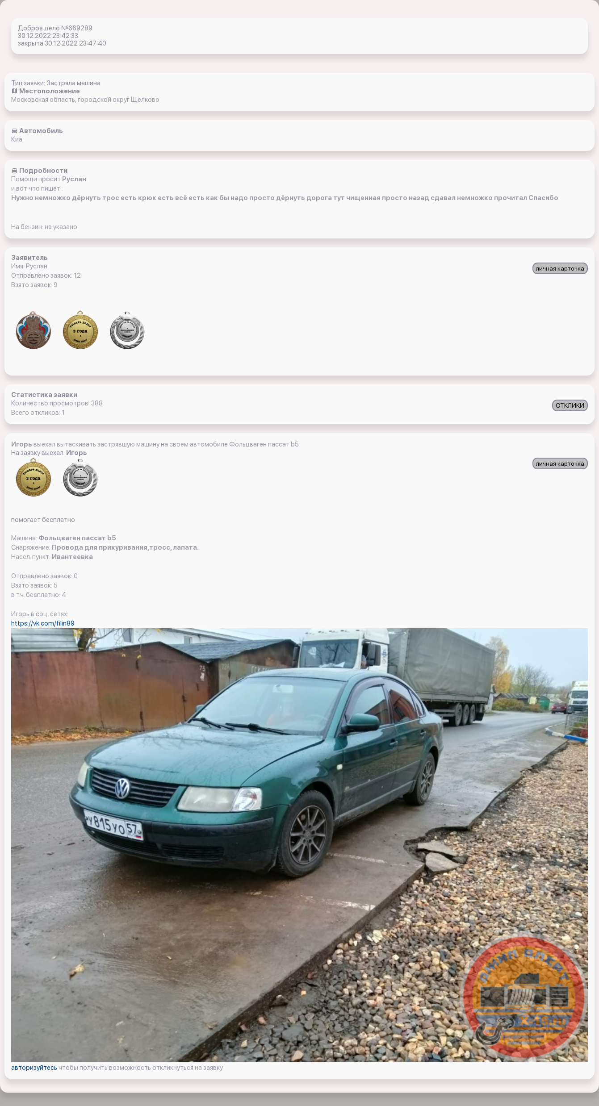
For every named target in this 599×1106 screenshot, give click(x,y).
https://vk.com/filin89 (43, 623)
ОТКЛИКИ (570, 405)
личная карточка (560, 268)
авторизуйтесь (35, 1068)
